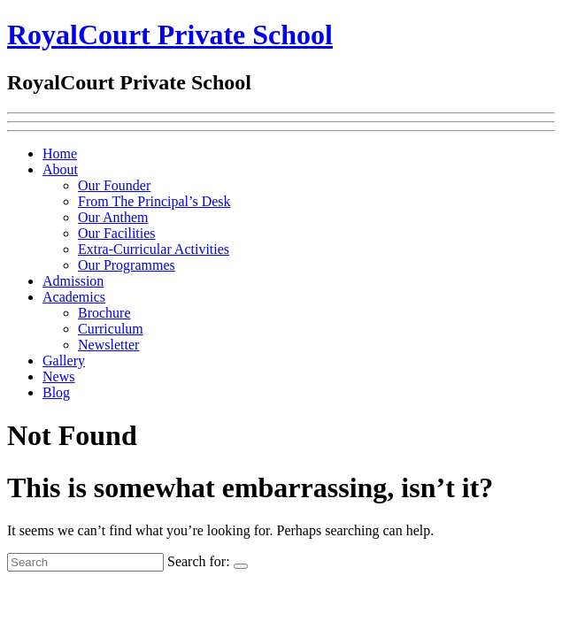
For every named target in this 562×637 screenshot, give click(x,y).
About (60, 169)
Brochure (104, 312)
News (58, 376)
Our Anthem (113, 217)
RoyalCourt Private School (170, 34)
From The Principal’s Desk (154, 201)
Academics (73, 296)
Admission (73, 280)
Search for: (198, 561)
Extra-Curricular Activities (153, 249)
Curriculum (110, 328)
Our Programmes (126, 264)
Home (59, 153)
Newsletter (108, 344)
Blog (56, 392)
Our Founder (114, 185)
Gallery (63, 360)
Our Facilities (117, 233)
